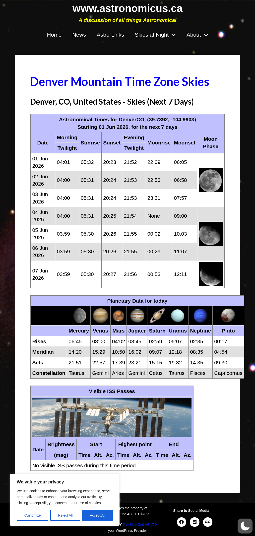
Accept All (97, 515)
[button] (245, 526)
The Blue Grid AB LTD (140, 525)
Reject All (65, 515)
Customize (32, 515)
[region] (65, 500)
